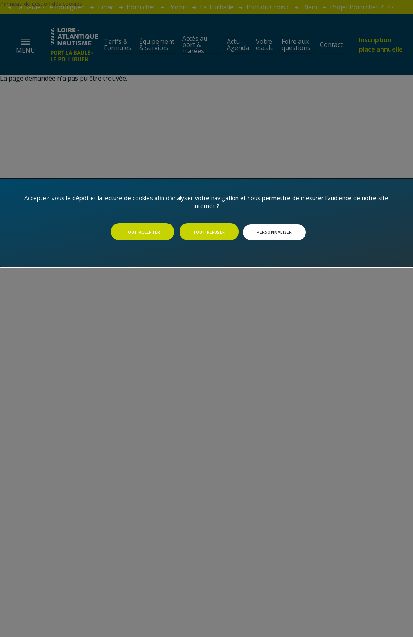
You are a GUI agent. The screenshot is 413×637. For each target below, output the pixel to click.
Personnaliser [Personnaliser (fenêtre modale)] (274, 232)
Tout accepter (142, 232)
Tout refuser (209, 232)
